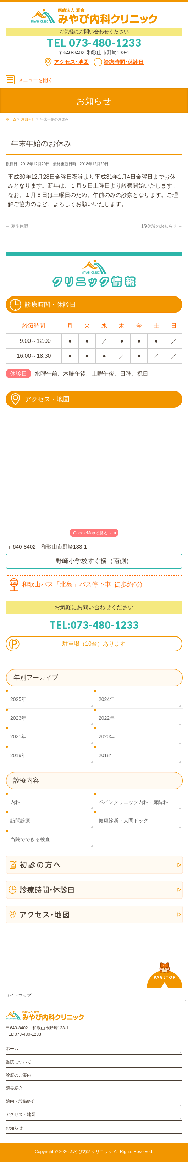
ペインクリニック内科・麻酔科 (133, 802)
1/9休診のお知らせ (161, 226)
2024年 (107, 699)
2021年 (18, 736)
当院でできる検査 (30, 839)
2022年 (107, 718)
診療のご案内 (18, 1075)
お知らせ (14, 1127)
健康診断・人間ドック (123, 820)
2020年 (107, 736)
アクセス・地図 (20, 1114)
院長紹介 (14, 1088)
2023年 (18, 718)
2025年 (18, 699)
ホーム (12, 1048)
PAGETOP (165, 977)
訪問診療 (20, 820)
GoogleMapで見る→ (92, 532)
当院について (18, 1062)
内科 (15, 802)
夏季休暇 (17, 226)
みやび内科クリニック (91, 1151)
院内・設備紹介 (20, 1101)
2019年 (18, 755)
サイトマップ (18, 995)
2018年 (107, 755)
